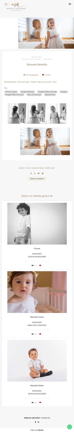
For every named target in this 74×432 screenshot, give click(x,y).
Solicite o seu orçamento (37, 179)
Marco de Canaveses (34, 95)
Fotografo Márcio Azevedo (14, 95)
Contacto (45, 418)
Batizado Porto (50, 95)
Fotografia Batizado (27, 92)
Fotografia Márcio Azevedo (47, 92)
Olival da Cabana (11, 92)
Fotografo (63, 92)
